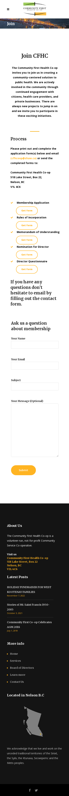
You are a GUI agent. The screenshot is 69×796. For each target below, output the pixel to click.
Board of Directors (22, 667)
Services (15, 660)
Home (14, 653)
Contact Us (17, 681)
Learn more (17, 674)
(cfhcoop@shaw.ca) (23, 158)
